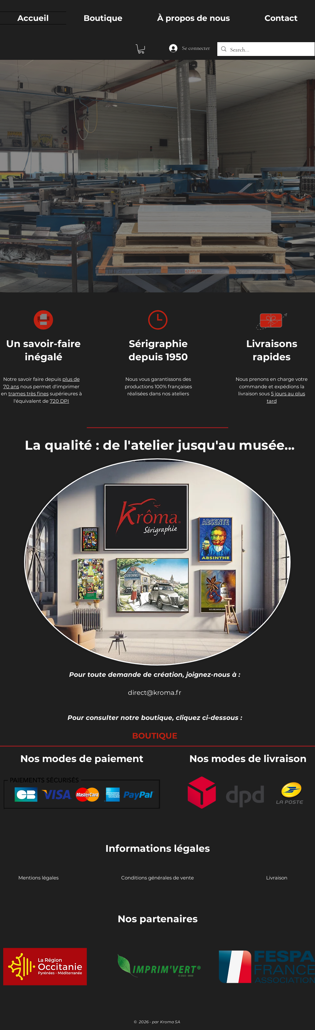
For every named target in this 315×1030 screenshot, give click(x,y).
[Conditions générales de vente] (157, 877)
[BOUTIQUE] (154, 735)
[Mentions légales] (38, 877)
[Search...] (265, 50)
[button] (141, 49)
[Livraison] (276, 877)
